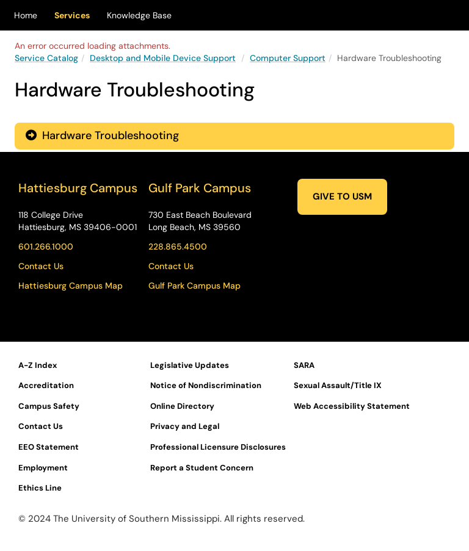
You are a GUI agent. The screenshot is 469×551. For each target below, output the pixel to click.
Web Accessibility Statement (352, 406)
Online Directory (182, 406)
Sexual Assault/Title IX (338, 385)
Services (72, 15)
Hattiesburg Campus (77, 188)
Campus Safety (48, 406)
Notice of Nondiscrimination (205, 385)
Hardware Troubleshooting (102, 135)
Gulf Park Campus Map (194, 285)
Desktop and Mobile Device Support (163, 57)
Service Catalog (46, 57)
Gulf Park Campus (199, 188)
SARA (304, 365)
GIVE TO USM (342, 196)
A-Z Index (37, 365)
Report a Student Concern (201, 468)
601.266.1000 (45, 246)
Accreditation (46, 385)
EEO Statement (48, 447)
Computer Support (287, 57)
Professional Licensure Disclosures (218, 447)
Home (25, 15)
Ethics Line (40, 488)
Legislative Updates (189, 365)
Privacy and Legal (184, 426)
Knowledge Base (139, 15)
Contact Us (41, 266)
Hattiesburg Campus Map (70, 285)
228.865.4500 (177, 246)
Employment (43, 468)
